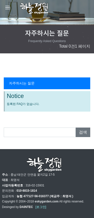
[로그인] (40, 207)
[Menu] (7, 8)
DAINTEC (26, 207)
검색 (83, 132)
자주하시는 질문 (22, 83)
